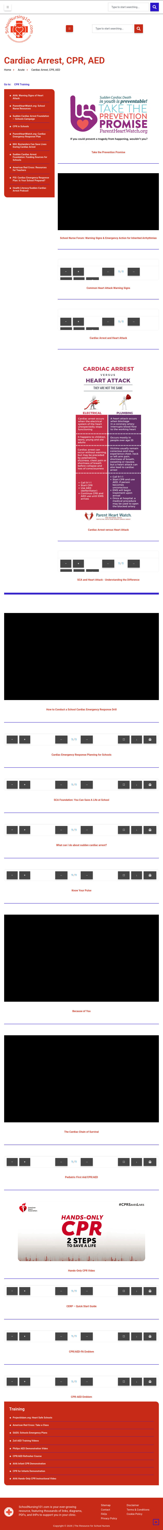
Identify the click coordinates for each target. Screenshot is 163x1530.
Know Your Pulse (81, 890)
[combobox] (128, 7)
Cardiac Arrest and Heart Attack (108, 338)
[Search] (154, 7)
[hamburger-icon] (7, 7)
